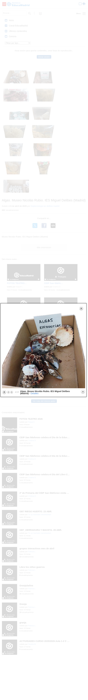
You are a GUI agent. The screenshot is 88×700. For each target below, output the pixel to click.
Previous (7, 96)
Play (3, 97)
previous (21, 51)
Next (10, 96)
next (63, 51)
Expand (80, 13)
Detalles (33, 98)
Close (81, 96)
